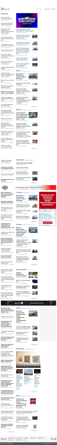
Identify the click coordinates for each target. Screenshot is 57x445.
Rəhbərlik (26, 438)
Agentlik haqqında (11, 438)
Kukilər (24, 439)
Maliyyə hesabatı (20, 438)
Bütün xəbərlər (34, 106)
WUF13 (18, 71)
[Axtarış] (37, 9)
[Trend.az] (5, 9)
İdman (18, 396)
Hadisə (18, 308)
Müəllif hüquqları (41, 438)
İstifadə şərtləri (11, 439)
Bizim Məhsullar (33, 438)
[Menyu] (53, 9)
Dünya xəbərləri (21, 269)
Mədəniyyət (20, 349)
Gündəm (19, 224)
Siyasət (18, 109)
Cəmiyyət (19, 192)
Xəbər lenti (4, 14)
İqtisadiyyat (20, 160)
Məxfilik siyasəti (19, 439)
